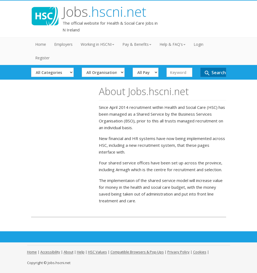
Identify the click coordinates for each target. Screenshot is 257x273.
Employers (63, 44)
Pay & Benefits (136, 44)
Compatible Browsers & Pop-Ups (137, 251)
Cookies (199, 251)
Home (40, 44)
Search (215, 73)
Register (42, 57)
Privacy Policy (178, 251)
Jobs (104, 11)
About (68, 251)
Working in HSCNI (97, 44)
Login (198, 44)
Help (80, 251)
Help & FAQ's (173, 44)
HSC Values (97, 251)
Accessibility (50, 251)
